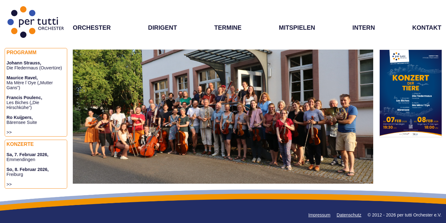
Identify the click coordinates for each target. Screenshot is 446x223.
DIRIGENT (162, 27)
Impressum (319, 214)
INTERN (363, 27)
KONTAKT (426, 27)
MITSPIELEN (297, 27)
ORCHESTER (92, 27)
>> (9, 132)
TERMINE (228, 27)
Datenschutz (349, 214)
